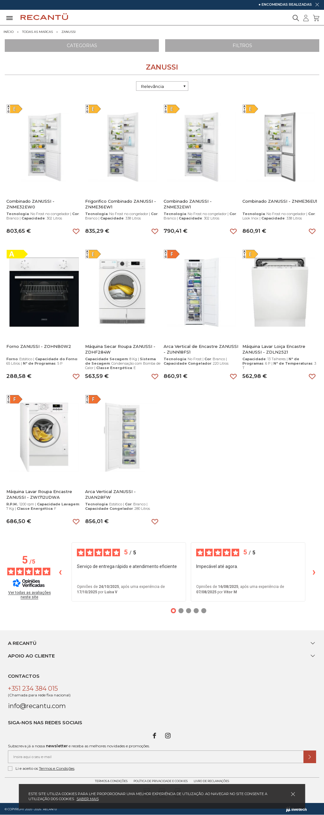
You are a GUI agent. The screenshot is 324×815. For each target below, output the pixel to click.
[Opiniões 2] (181, 610)
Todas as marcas (37, 32)
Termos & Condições (111, 781)
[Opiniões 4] (196, 610)
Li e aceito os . (41, 768)
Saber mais (88, 799)
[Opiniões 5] (203, 610)
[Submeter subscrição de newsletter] (309, 756)
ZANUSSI (68, 32)
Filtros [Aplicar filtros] (242, 45)
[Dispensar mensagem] (317, 4)
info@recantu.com (37, 706)
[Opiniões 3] (188, 610)
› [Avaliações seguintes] (314, 571)
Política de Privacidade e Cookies (161, 781)
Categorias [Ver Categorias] (82, 45)
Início (8, 32)
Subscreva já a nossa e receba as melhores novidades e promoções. (79, 746)
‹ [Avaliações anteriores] (60, 571)
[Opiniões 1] (173, 610)
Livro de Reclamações (211, 781)
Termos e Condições (56, 768)
